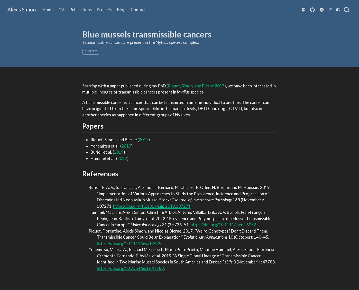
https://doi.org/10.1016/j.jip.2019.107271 (152, 206)
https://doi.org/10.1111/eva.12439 (129, 243)
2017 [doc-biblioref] (143, 139)
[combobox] (347, 9)
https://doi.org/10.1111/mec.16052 (223, 224)
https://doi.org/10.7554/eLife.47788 (130, 268)
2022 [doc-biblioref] (122, 158)
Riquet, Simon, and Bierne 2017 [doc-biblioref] (196, 85)
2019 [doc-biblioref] (126, 146)
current (90, 51)
